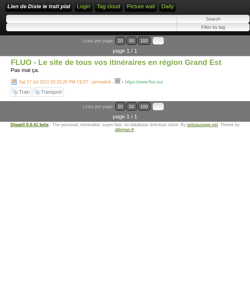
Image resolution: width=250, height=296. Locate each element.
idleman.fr (124, 129)
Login (83, 6)
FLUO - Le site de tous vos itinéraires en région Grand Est (116, 62)
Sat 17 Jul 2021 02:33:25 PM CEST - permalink (65, 81)
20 (120, 40)
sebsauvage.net (202, 124)
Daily (167, 6)
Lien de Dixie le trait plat (38, 6)
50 (131, 40)
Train (24, 92)
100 (144, 40)
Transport (51, 92)
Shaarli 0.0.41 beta (29, 124)
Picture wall (141, 6)
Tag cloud (108, 6)
